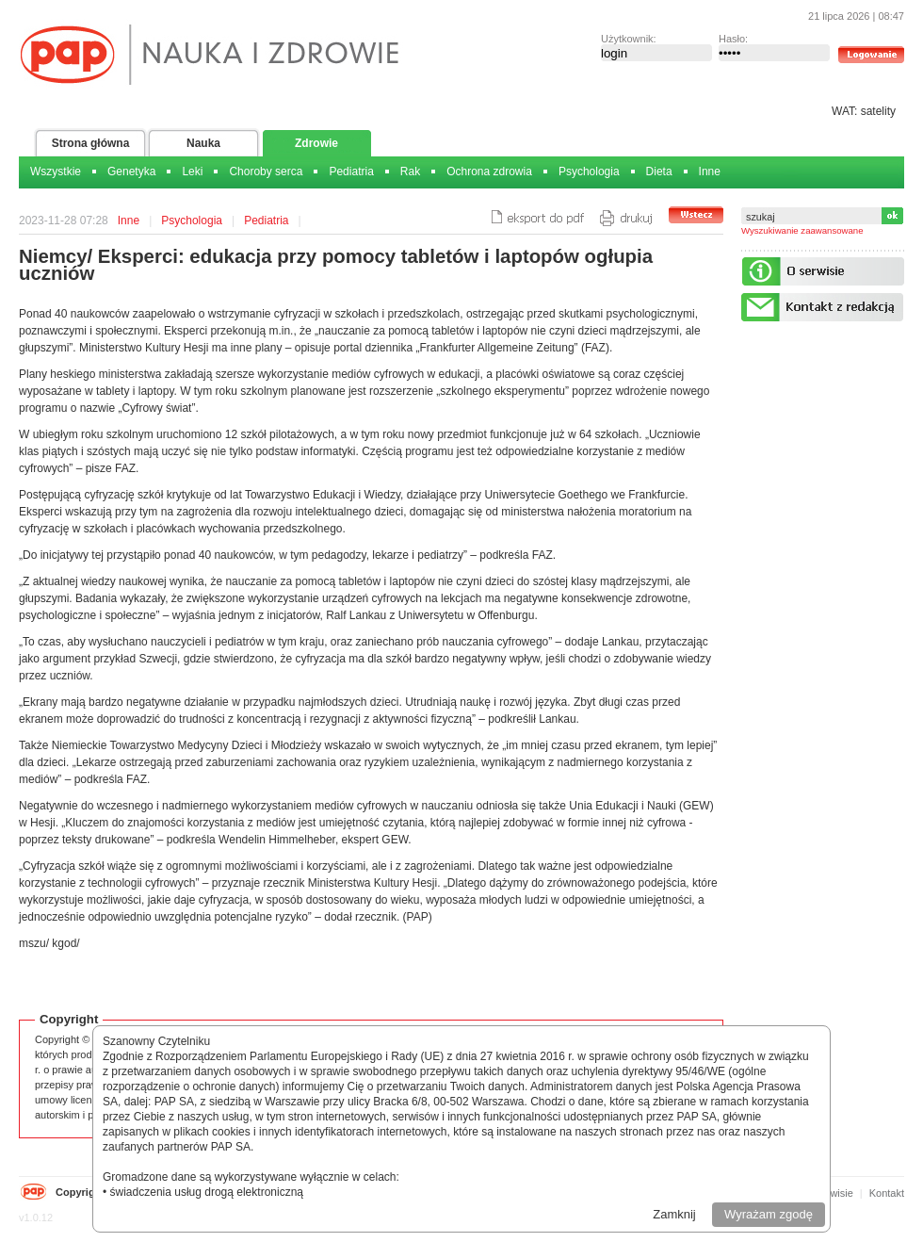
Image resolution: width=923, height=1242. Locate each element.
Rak (410, 171)
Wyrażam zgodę (768, 1214)
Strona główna (91, 143)
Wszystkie (55, 171)
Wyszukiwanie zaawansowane (802, 230)
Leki (192, 171)
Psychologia (589, 171)
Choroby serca (265, 171)
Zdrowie (316, 143)
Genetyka (131, 171)
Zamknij (674, 1214)
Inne (710, 171)
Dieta (659, 171)
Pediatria (351, 171)
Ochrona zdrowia (489, 171)
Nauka (203, 143)
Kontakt (886, 1193)
